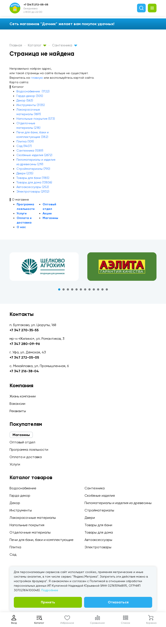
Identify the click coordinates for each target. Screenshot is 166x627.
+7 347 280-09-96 (25, 344)
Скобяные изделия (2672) (34, 155)
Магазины (50, 218)
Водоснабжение (23, 488)
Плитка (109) (25, 141)
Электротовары (98, 547)
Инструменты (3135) (30, 105)
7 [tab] (85, 289)
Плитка (15, 547)
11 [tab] (102, 289)
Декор (15, 503)
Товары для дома (99, 532)
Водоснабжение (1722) (32, 91)
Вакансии (17, 404)
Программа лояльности (29, 449)
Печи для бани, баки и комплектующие (41, 540)
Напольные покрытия (27, 525)
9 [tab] (94, 289)
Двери (90, 518)
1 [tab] (59, 289)
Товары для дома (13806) (34, 182)
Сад (13, 554)
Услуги (22, 213)
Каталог (37, 45)
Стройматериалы (99, 510)
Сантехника (64, 45)
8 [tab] (89, 289)
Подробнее (49, 590)
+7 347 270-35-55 (24, 330)
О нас (21, 227)
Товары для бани (98, 525)
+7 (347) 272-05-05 (36, 4)
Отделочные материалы (30, 532)
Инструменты (21, 510)
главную (37, 77)
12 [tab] (107, 289)
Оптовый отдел (22, 442)
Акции (47, 213)
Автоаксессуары (98, 540)
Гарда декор (20, 495)
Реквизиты (18, 411)
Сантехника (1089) (29, 150)
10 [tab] (98, 289)
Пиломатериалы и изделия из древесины (118, 503)
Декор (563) (24, 100)
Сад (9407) (24, 146)
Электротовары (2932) (32, 191)
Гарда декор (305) (29, 96)
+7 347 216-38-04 (24, 371)
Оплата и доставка (26, 457)
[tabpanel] (44, 266)
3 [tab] (68, 289)
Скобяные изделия (100, 495)
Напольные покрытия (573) (35, 118)
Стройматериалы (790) (33, 168)
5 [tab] (76, 289)
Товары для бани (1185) (32, 178)
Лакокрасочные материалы (33, 518)
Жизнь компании (23, 396)
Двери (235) (24, 173)
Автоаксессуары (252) (32, 187)
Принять (48, 602)
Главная (16, 45)
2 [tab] (63, 289)
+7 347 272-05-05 (24, 357)
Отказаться (118, 602)
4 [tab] (72, 289)
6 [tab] (81, 289)
